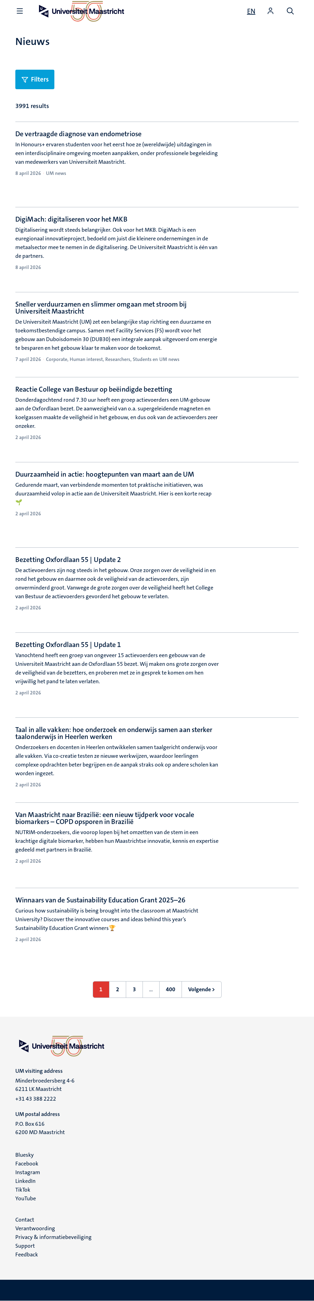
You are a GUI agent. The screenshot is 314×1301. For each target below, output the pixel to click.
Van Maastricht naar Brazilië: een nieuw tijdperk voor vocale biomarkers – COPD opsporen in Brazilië (104, 818)
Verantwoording (35, 1228)
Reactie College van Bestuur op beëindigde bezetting (93, 389)
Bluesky (24, 1154)
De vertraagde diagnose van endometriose (78, 133)
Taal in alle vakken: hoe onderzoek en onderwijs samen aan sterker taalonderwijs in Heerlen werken (114, 733)
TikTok (22, 1189)
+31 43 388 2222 (35, 1098)
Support (25, 1245)
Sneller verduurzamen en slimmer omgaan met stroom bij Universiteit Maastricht (100, 308)
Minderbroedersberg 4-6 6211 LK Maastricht (45, 1085)
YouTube (25, 1198)
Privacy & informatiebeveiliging (53, 1237)
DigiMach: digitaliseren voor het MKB (71, 219)
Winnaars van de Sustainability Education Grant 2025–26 (100, 899)
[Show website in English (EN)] (251, 11)
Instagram (27, 1172)
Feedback (26, 1254)
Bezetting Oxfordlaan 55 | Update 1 (68, 644)
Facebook (26, 1163)
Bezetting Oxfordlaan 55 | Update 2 (68, 559)
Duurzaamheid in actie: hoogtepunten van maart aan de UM (104, 474)
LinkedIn (25, 1181)
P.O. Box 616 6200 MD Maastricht (40, 1128)
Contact (24, 1219)
